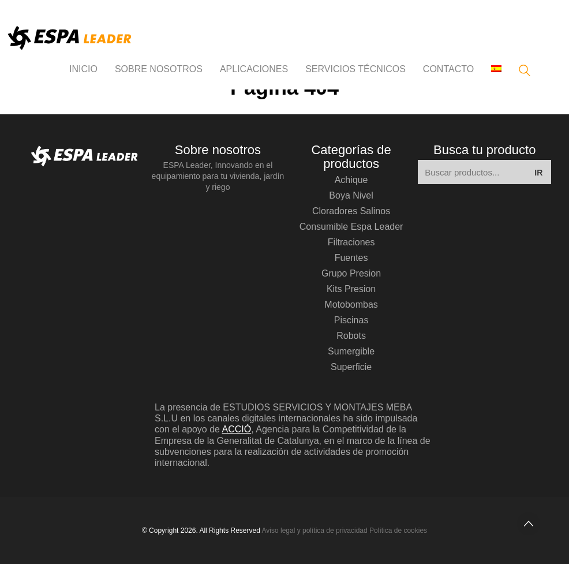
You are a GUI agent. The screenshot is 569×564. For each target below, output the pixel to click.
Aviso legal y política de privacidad (315, 530)
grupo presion (351, 273)
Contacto (448, 69)
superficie (351, 367)
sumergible (351, 351)
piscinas (351, 320)
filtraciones (351, 242)
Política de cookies (398, 530)
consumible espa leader (351, 226)
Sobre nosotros (159, 69)
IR (538, 172)
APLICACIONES (254, 69)
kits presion (351, 289)
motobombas (351, 304)
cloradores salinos (351, 211)
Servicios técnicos (355, 69)
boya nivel (351, 195)
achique (351, 180)
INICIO (83, 69)
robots (351, 336)
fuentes (351, 258)
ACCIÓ (237, 429)
